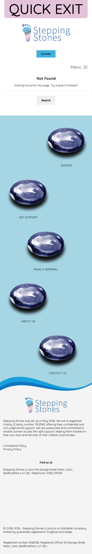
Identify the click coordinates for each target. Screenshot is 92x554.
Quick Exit (46, 8)
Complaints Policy (14, 445)
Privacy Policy (12, 449)
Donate (46, 54)
